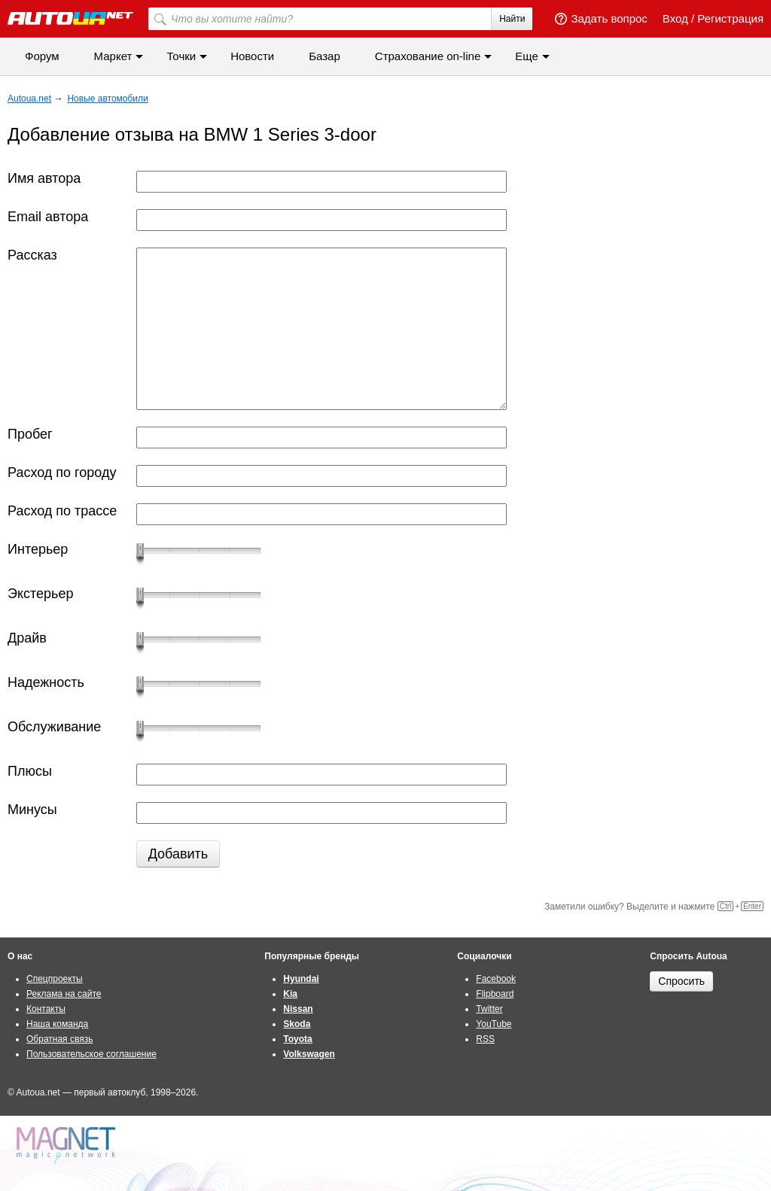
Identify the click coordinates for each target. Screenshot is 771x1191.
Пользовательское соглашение (91, 1054)
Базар (324, 56)
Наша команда (57, 1024)
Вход (675, 18)
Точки (181, 56)
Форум (42, 56)
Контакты (46, 1009)
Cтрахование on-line (427, 56)
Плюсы (30, 771)
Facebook (496, 979)
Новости (252, 56)
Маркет (113, 56)
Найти (512, 19)
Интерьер (38, 549)
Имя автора (44, 178)
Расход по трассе (62, 510)
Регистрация (730, 18)
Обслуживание (54, 726)
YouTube (493, 1024)
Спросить (681, 981)
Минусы (32, 809)
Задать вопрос (601, 18)
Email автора (48, 216)
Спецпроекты (54, 979)
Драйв (27, 638)
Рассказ (32, 255)
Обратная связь (59, 1039)
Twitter (489, 1009)
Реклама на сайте (64, 994)
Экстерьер (40, 593)
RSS (485, 1039)
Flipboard (494, 994)
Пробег (30, 434)
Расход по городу (62, 472)
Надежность (46, 682)
